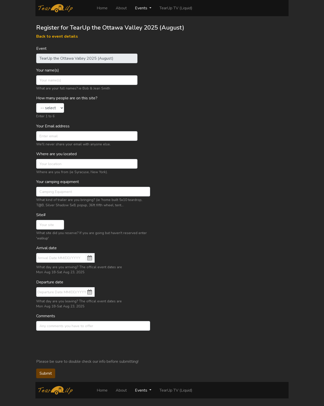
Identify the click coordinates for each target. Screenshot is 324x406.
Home (104, 8)
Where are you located (56, 154)
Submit (45, 373)
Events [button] (141, 8)
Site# (41, 215)
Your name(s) (47, 70)
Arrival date (46, 248)
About (121, 8)
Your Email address (53, 126)
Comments (45, 316)
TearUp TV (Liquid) (175, 8)
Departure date (49, 282)
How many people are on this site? (66, 98)
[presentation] (74, 344)
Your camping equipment (57, 182)
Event (41, 48)
